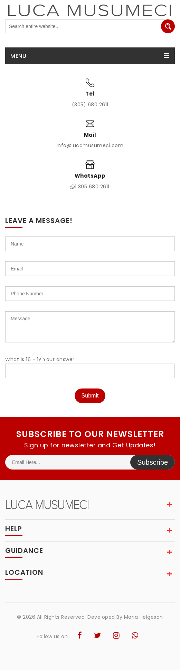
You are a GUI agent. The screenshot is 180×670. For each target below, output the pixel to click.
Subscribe (152, 462)
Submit (90, 396)
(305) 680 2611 (90, 104)
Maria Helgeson (143, 617)
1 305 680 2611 (90, 186)
